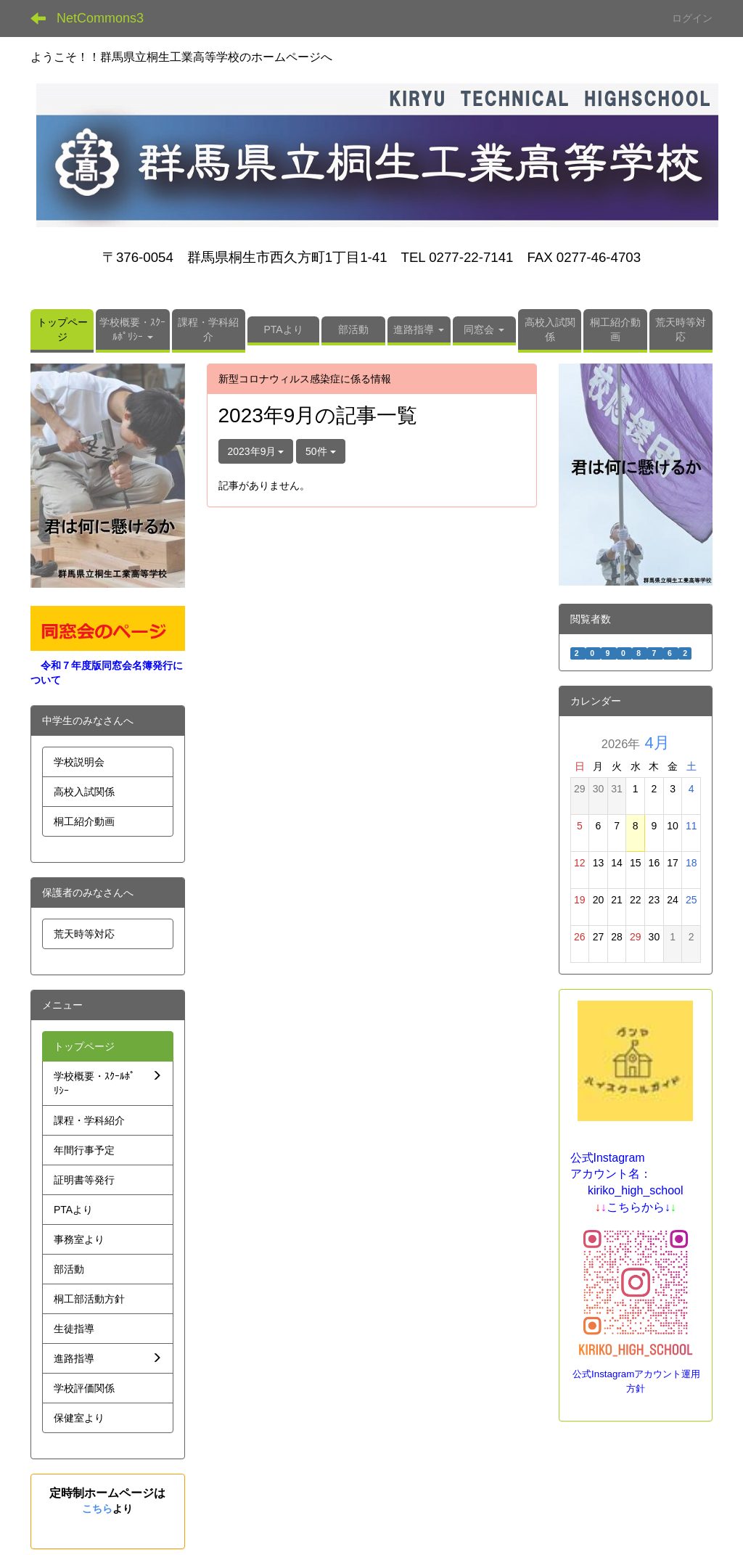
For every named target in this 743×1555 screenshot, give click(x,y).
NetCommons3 (100, 18)
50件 (320, 451)
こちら (97, 1508)
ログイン (692, 18)
